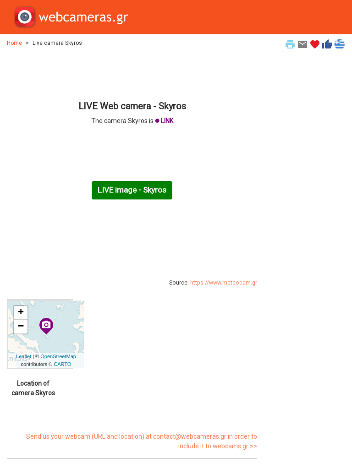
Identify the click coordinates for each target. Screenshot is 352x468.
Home (14, 43)
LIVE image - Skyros (132, 189)
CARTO (62, 364)
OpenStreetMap (58, 356)
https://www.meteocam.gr (223, 283)
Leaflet (23, 356)
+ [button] (21, 313)
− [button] (20, 327)
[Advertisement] (132, 75)
